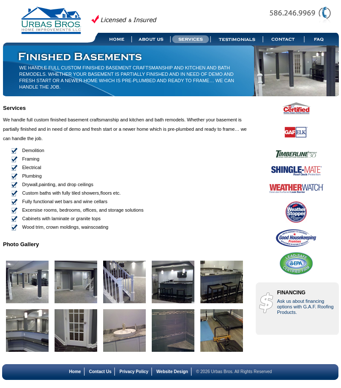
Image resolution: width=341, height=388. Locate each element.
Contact (284, 39)
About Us (151, 39)
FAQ (322, 39)
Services (191, 39)
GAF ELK (296, 136)
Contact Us (100, 371)
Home (115, 39)
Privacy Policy (133, 371)
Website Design (172, 371)
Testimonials (237, 39)
